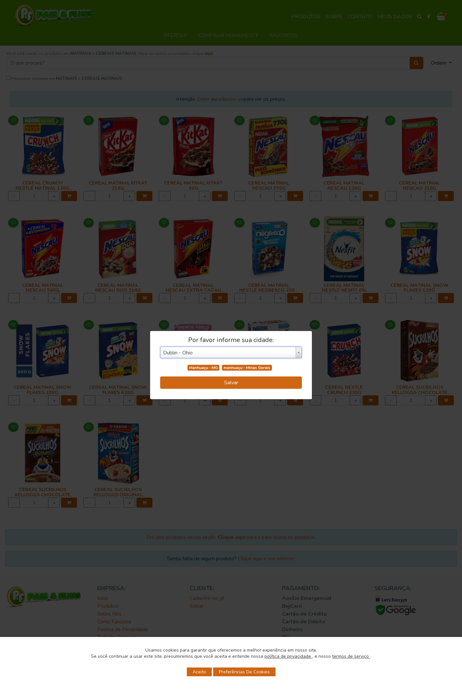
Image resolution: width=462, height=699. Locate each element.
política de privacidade (288, 656)
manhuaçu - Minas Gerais (247, 367)
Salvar (231, 382)
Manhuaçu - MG (203, 367)
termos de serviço (351, 656)
